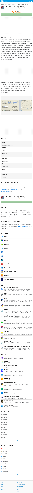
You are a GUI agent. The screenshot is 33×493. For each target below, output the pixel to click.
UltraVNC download (18, 187)
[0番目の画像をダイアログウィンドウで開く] (10, 105)
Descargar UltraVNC (5, 191)
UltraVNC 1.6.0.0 (4, 414)
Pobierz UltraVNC (15, 185)
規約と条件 (19, 482)
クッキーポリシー (21, 484)
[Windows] (4, 4)
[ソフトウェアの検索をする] (29, 1)
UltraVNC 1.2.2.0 (4, 434)
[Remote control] (13, 4)
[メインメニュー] (32, 1)
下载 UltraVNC (4, 189)
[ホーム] (1, 4)
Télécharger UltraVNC (14, 189)
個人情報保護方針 (21, 486)
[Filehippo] (4, 1)
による (9, 8)
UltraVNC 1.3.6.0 (4, 419)
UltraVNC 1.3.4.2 (4, 422)
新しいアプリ (20, 489)
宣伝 (2, 486)
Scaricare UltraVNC (5, 185)
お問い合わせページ (23, 226)
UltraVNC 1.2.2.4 (4, 429)
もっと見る (16, 440)
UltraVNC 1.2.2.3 (4, 432)
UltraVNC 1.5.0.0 (4, 417)
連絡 (2, 484)
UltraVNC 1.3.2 (4, 424)
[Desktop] (8, 4)
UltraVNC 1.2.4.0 (4, 427)
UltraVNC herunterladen (6, 187)
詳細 (2, 482)
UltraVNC (15, 7)
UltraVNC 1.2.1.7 (4, 437)
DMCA (18, 491)
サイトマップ (4, 489)
